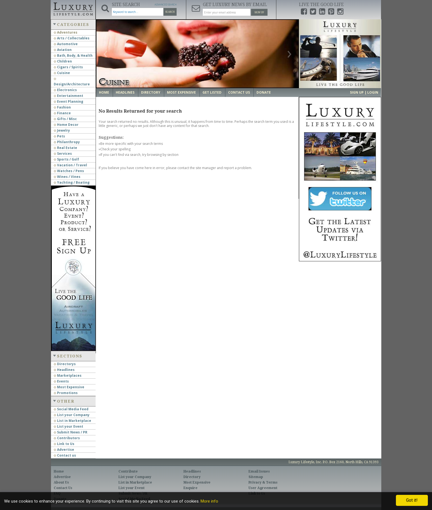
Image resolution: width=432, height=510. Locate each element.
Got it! (412, 500)
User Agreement (263, 488)
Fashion (62, 107)
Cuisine (62, 72)
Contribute (128, 471)
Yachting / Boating (72, 182)
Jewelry (62, 130)
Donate (263, 92)
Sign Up (259, 12)
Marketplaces (68, 375)
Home (104, 92)
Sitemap (256, 477)
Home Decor (66, 124)
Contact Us (239, 92)
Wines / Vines (67, 176)
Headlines (64, 369)
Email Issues (259, 471)
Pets (59, 136)
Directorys (65, 364)
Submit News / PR (70, 432)
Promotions (66, 392)
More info (209, 501)
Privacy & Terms (263, 482)
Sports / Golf (66, 159)
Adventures (65, 32)
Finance (62, 113)
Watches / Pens (69, 171)
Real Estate (65, 147)
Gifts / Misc (65, 118)
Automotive (66, 44)
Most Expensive (69, 387)
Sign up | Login (364, 92)
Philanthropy (67, 142)
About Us (61, 482)
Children (63, 61)
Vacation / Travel (70, 165)
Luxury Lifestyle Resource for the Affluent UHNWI (73, 8)
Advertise (64, 449)
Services (63, 153)
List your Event (68, 426)
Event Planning (68, 101)
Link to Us (64, 443)
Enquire (190, 488)
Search (170, 11)
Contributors (67, 438)
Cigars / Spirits (68, 67)
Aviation (63, 49)
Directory (150, 92)
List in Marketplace (72, 420)
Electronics (65, 90)
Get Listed (212, 92)
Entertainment (68, 95)
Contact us (65, 455)
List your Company (72, 415)
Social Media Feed (71, 409)
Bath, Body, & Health (73, 55)
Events (61, 381)
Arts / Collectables (72, 38)
